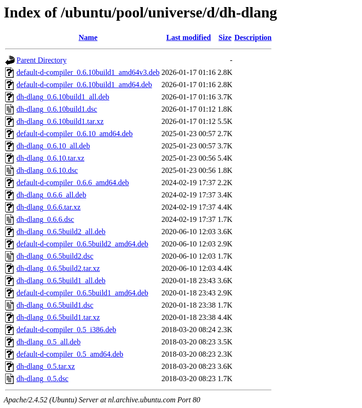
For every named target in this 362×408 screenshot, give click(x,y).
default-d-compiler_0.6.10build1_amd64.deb (84, 85)
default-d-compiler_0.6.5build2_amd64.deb (82, 244)
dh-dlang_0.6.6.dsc (45, 219)
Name (88, 37)
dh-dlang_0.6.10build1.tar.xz (60, 121)
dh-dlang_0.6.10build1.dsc (56, 109)
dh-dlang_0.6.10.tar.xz (50, 158)
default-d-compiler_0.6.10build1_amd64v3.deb (87, 72)
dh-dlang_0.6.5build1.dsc (54, 305)
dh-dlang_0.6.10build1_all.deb (62, 97)
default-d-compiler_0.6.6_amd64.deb (72, 183)
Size (225, 37)
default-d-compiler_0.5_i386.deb (66, 330)
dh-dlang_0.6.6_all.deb (51, 195)
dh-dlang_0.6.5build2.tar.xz (58, 268)
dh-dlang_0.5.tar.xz (45, 366)
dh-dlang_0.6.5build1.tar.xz (58, 317)
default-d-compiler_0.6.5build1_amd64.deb (82, 293)
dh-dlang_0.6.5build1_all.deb (61, 281)
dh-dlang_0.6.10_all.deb (53, 146)
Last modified (188, 37)
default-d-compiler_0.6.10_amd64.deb (74, 134)
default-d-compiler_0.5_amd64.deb (69, 354)
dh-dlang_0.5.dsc (42, 379)
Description (253, 37)
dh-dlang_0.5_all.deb (48, 342)
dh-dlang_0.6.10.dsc (47, 170)
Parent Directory (41, 60)
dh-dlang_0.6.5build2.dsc (54, 256)
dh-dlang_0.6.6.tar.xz (48, 207)
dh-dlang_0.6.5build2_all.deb (61, 232)
